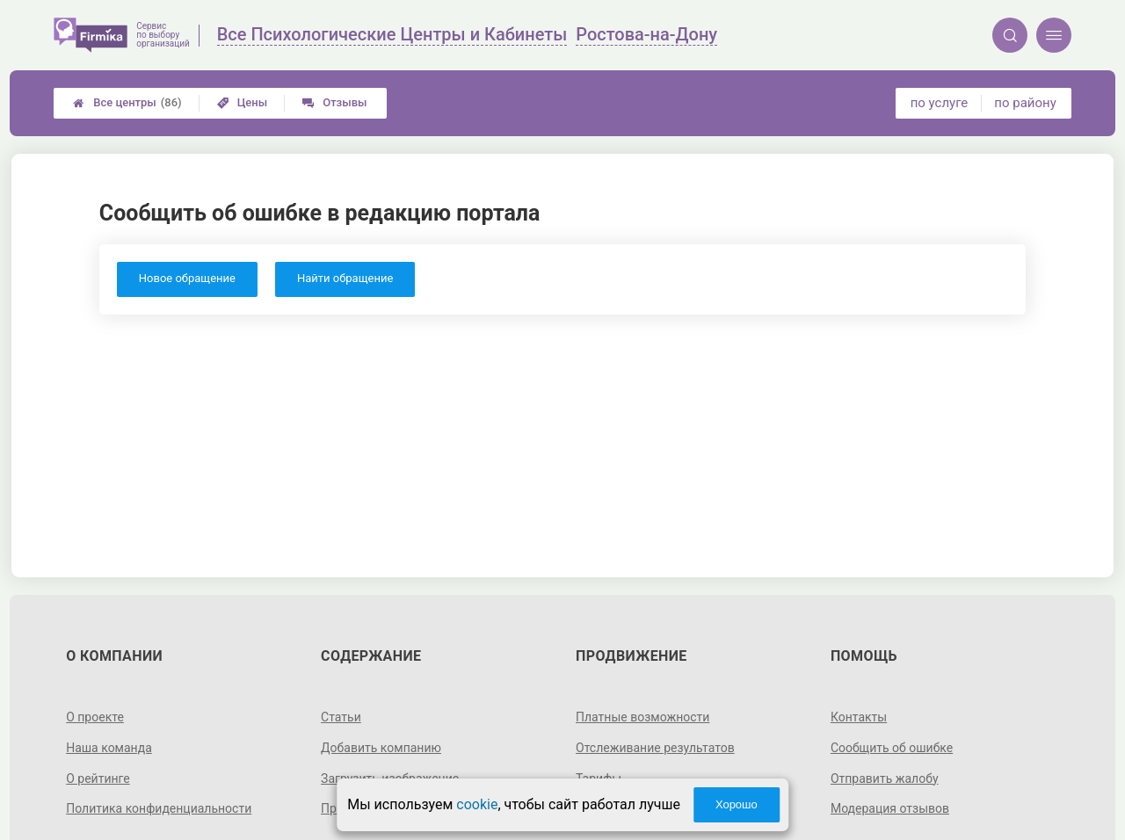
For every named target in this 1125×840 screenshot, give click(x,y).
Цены (242, 102)
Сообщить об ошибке (892, 748)
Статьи (341, 717)
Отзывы (334, 102)
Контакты (859, 717)
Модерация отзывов (890, 808)
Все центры (127, 103)
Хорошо (736, 804)
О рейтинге (98, 778)
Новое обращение (187, 278)
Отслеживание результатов (655, 748)
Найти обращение (345, 278)
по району (1025, 103)
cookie (476, 804)
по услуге (940, 103)
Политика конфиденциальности (158, 808)
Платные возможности (642, 717)
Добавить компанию (381, 748)
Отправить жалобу (885, 778)
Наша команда (109, 748)
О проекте (95, 717)
